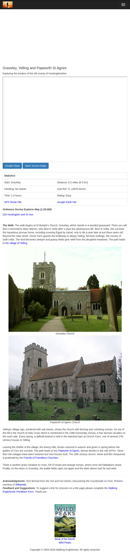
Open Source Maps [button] (35, 165)
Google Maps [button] (12, 165)
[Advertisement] (65, 37)
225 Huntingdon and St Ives (18, 214)
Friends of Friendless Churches (41, 457)
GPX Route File (12, 202)
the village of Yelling (16, 243)
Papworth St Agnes (68, 450)
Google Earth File (66, 202)
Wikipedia (20, 484)
